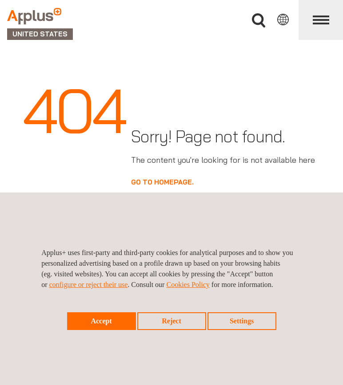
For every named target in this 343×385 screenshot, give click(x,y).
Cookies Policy (187, 284)
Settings (242, 321)
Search (258, 20)
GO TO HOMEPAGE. (162, 182)
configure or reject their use (88, 284)
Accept (101, 321)
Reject (171, 321)
